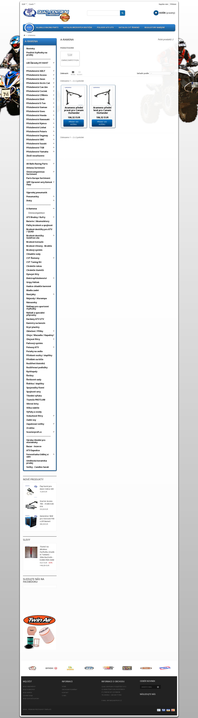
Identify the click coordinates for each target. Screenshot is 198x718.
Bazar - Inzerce (33, 446)
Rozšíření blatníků (35, 363)
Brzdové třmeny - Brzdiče (39, 246)
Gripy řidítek (32, 282)
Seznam (79, 73)
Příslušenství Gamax (36, 107)
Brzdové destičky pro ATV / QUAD (39, 230)
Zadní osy (31, 419)
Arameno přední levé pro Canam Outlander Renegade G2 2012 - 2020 (102, 113)
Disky (29, 200)
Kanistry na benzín (35, 323)
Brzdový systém (34, 250)
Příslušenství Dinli (35, 99)
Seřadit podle (143, 73)
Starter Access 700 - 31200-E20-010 (47, 504)
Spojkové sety (33, 391)
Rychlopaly (31, 371)
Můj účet (27, 681)
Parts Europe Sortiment (38, 178)
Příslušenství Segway (37, 135)
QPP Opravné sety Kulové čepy (39, 183)
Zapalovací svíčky (35, 424)
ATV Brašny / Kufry (35, 217)
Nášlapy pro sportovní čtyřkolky (37, 307)
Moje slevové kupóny (31, 698)
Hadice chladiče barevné (38, 286)
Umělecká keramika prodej (36, 461)
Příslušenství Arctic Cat (38, 83)
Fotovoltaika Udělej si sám (37, 455)
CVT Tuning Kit (34, 262)
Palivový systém (34, 343)
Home (64, 686)
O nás (64, 695)
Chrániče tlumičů (35, 270)
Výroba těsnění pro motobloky (35, 441)
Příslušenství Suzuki (36, 143)
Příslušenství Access (36, 75)
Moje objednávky (29, 686)
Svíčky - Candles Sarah (37, 467)
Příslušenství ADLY (35, 71)
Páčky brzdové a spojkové (39, 225)
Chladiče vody (33, 254)
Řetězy (29, 375)
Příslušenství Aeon (35, 79)
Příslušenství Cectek (36, 91)
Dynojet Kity (32, 274)
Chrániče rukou (34, 266)
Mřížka (73, 73)
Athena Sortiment (35, 167)
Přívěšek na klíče (34, 359)
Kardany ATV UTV (35, 319)
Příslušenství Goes (35, 111)
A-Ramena (31, 208)
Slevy (26, 539)
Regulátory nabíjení (155, 27)
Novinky (30, 48)
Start (29, 27)
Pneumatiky (32, 196)
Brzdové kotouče (34, 242)
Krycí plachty (32, 327)
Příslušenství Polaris (36, 131)
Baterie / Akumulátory (37, 221)
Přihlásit (173, 4)
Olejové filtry (33, 339)
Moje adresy (27, 692)
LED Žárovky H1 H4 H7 (37, 63)
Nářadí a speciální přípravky (35, 313)
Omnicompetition (36, 213)
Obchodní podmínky (69, 689)
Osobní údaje (28, 695)
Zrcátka (30, 428)
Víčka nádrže (32, 407)
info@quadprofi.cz (114, 700)
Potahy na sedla (34, 351)
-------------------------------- (38, 58)
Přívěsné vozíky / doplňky (39, 355)
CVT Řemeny (32, 258)
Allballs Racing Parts (47, 27)
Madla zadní (32, 290)
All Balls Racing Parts (37, 163)
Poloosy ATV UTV (105, 27)
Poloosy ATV (32, 347)
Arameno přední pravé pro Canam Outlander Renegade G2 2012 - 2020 (74, 113)
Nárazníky (31, 302)
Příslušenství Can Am (37, 87)
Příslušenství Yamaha (37, 151)
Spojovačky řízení (35, 387)
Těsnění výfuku (34, 395)
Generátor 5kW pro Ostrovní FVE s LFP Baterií (47, 518)
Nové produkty (33, 479)
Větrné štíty (32, 403)
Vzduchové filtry (34, 415)
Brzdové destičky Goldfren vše (35, 236)
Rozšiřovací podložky (36, 367)
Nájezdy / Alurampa (36, 298)
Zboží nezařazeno (35, 155)
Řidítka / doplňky (35, 383)
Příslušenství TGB (35, 147)
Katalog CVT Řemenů (129, 27)
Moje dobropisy (29, 689)
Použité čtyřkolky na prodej (36, 53)
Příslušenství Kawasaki (38, 119)
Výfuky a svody (34, 411)
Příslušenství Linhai (36, 127)
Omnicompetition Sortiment (35, 172)
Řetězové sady (33, 379)
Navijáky (30, 294)
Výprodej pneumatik (36, 192)
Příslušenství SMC (35, 139)
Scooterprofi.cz (34, 432)
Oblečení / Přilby (34, 331)
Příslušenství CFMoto (37, 95)
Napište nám (163, 4)
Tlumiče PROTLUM (35, 399)
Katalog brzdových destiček (78, 27)
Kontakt (65, 692)
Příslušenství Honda (36, 115)
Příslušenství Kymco (36, 123)
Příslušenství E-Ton (36, 103)
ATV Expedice (33, 450)
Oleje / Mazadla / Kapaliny (39, 335)
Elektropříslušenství (36, 278)
